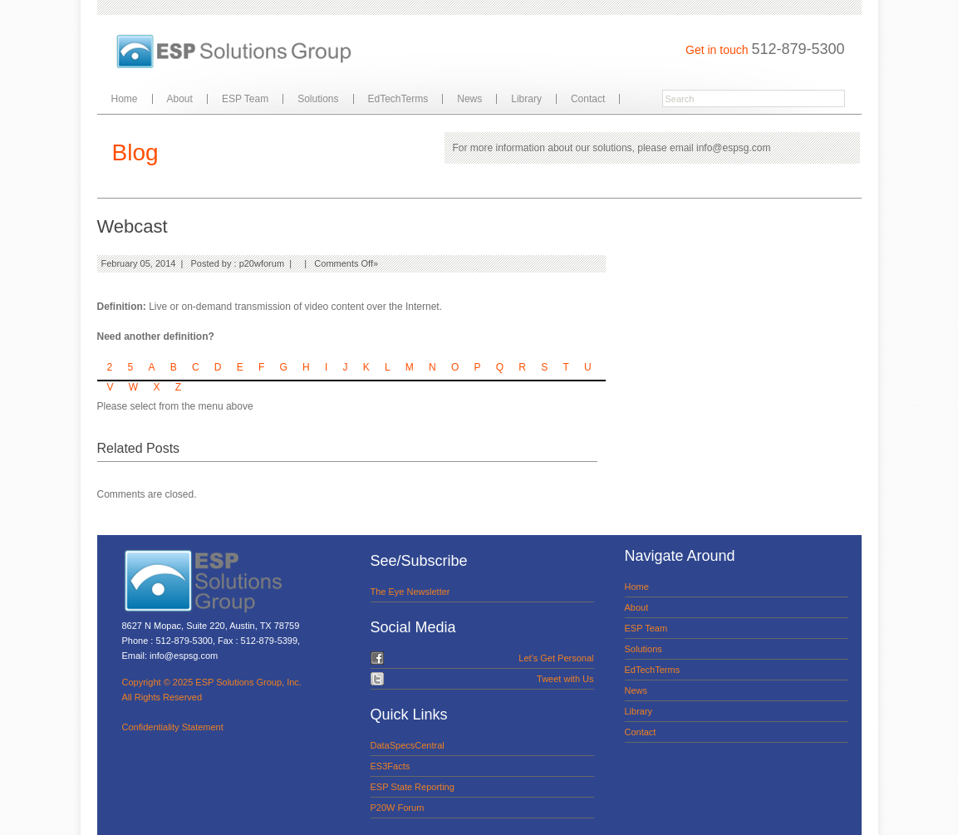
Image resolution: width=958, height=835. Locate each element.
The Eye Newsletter (410, 592)
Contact (588, 99)
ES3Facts (390, 766)
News (469, 99)
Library (526, 99)
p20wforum (261, 263)
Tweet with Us (565, 679)
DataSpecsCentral (408, 745)
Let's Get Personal (555, 658)
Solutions (317, 99)
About (180, 99)
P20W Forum (398, 808)
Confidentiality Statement (173, 727)
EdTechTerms (398, 99)
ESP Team (245, 99)
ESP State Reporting (412, 787)
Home (124, 99)
